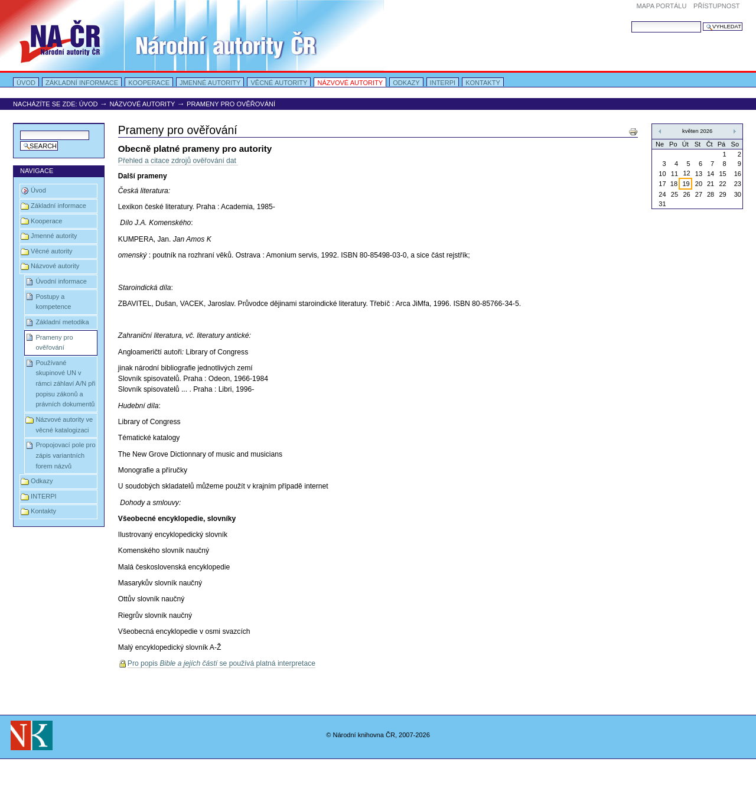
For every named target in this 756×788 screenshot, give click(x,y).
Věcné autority (278, 82)
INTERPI (443, 82)
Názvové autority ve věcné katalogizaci (64, 425)
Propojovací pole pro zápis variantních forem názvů (65, 455)
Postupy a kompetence (53, 302)
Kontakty (482, 82)
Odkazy (406, 82)
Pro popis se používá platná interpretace (221, 663)
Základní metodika (62, 321)
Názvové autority (350, 82)
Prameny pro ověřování (54, 342)
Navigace (36, 170)
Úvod (26, 82)
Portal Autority (192, 35)
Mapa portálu (662, 5)
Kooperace (149, 82)
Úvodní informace (60, 281)
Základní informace (81, 82)
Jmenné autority (210, 82)
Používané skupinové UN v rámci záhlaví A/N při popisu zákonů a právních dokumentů (65, 383)
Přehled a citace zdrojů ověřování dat (178, 161)
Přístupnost (716, 5)
